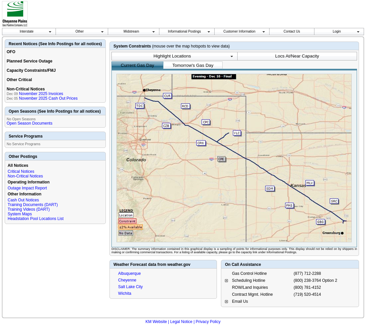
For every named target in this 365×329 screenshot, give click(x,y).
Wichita (124, 293)
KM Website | (157, 321)
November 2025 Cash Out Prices (48, 98)
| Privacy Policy (207, 321)
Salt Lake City (130, 286)
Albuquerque (129, 273)
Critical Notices (21, 171)
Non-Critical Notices (25, 176)
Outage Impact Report (27, 188)
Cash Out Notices (23, 200)
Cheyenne (127, 280)
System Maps (20, 214)
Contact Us (291, 31)
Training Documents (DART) (33, 204)
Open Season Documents (29, 123)
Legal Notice (181, 321)
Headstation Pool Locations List (36, 218)
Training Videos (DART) (29, 209)
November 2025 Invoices (41, 93)
